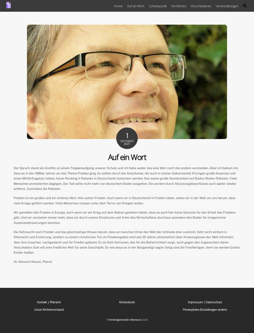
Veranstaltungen (227, 6)
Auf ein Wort (135, 6)
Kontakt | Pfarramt (49, 302)
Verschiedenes (201, 6)
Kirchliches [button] (178, 6)
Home (118, 6)
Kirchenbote (127, 302)
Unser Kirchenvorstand (49, 309)
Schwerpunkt (158, 6)
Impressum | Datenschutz (205, 302)
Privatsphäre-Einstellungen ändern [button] (205, 309)
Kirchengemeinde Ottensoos (125, 319)
